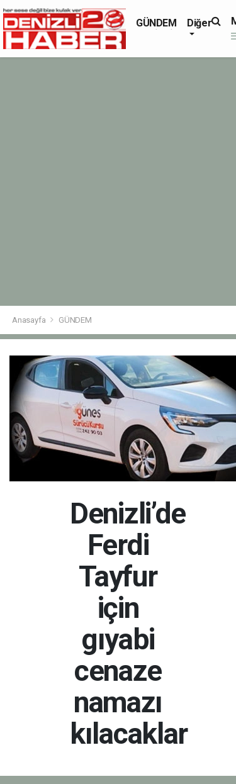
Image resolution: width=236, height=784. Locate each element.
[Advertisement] (118, 182)
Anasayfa (29, 320)
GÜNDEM (156, 23)
